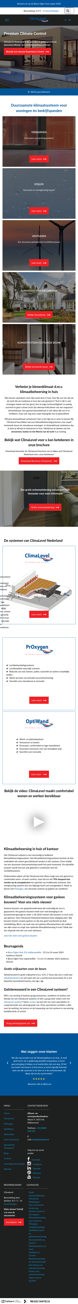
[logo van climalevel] (39, 21)
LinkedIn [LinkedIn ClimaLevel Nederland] (36, 1168)
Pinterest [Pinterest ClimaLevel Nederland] (37, 1173)
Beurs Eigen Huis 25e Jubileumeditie (24, 952)
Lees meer (36, 159)
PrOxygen (18, 888)
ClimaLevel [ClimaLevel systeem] (9, 1118)
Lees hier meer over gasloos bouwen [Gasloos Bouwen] (20, 935)
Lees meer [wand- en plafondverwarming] (36, 774)
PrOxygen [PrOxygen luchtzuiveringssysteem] (8, 1123)
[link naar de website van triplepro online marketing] (11, 1302)
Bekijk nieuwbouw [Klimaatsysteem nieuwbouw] (37, 314)
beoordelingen (10, 1204)
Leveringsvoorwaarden (14, 1163)
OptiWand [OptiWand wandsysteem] (8, 1129)
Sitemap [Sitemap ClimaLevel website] (7, 1169)
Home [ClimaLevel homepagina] (6, 1113)
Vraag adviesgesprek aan (18, 1023)
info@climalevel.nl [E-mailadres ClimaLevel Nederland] (40, 1139)
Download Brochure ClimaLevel (36, 461)
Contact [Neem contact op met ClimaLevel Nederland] (7, 1158)
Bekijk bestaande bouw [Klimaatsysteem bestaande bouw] (36, 366)
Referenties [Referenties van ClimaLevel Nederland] (9, 1134)
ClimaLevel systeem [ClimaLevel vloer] (13, 1002)
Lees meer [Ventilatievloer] (36, 614)
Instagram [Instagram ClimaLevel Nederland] (37, 1164)
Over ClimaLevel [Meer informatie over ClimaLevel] (11, 1139)
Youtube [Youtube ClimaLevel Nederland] (36, 1177)
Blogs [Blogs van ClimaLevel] (6, 1153)
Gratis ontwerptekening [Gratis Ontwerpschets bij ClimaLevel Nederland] (42, 507)
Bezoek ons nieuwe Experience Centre (25, 51)
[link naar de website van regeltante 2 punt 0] (37, 1302)
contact (32, 1002)
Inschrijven (11, 1222)
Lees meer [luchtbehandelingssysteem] (36, 700)
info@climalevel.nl (12, 978)
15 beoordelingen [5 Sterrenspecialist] (51, 11)
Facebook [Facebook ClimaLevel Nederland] (35, 1159)
